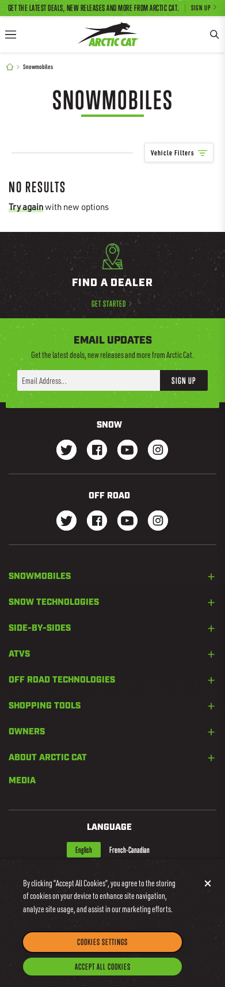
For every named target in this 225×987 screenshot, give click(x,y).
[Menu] (10, 34)
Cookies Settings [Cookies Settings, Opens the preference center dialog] (102, 949)
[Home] (10, 67)
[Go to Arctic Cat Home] (108, 34)
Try (26, 206)
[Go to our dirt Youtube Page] (127, 521)
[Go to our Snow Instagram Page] (158, 451)
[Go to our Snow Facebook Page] (97, 451)
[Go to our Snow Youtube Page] (127, 451)
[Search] (214, 34)
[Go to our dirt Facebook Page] (97, 521)
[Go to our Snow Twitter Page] (66, 451)
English (83, 850)
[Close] (207, 890)
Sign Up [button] (183, 380)
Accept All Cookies (103, 974)
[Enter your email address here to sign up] (88, 380)
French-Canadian (129, 850)
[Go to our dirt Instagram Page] (66, 521)
